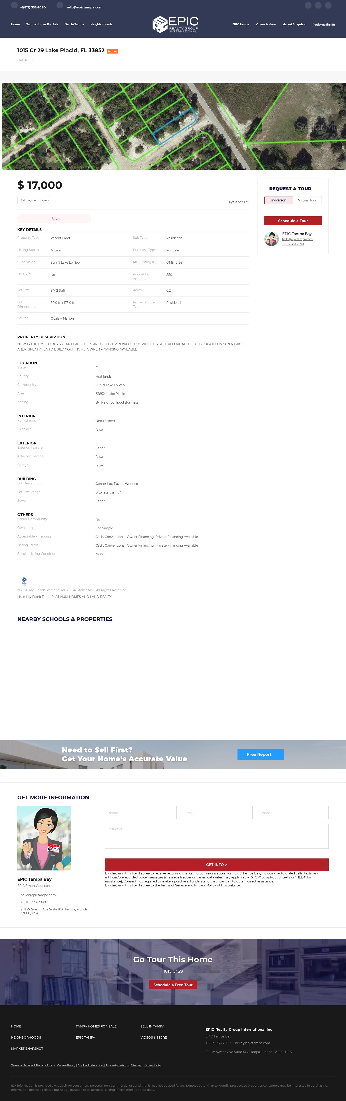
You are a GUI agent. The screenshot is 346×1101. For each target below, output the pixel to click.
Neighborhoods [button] (101, 24)
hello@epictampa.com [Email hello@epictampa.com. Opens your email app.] (297, 239)
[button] (43, 1026)
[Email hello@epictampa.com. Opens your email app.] (79, 7)
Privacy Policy (205, 885)
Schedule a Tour (293, 221)
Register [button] (318, 24)
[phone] (293, 812)
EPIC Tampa (240, 24)
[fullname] (141, 812)
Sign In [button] (330, 24)
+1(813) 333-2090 (293, 244)
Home (15, 24)
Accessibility (152, 1065)
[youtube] (328, 7)
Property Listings (117, 1065)
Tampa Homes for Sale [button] (42, 24)
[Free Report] (260, 754)
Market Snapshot (294, 24)
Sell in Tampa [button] (74, 24)
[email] (217, 812)
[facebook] (308, 7)
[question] (217, 836)
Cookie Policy (66, 1065)
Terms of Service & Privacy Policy (33, 1065)
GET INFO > (216, 865)
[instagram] (318, 7)
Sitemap (136, 1065)
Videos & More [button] (266, 24)
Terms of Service (174, 885)
